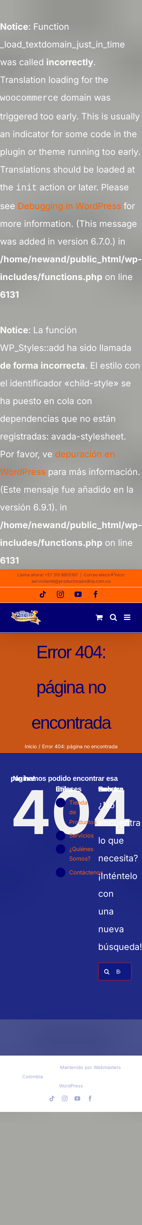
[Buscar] (107, 970)
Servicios (81, 834)
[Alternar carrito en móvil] (99, 616)
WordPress (71, 1084)
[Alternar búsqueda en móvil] (113, 616)
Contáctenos (86, 870)
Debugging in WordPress (69, 204)
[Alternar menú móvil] (127, 616)
